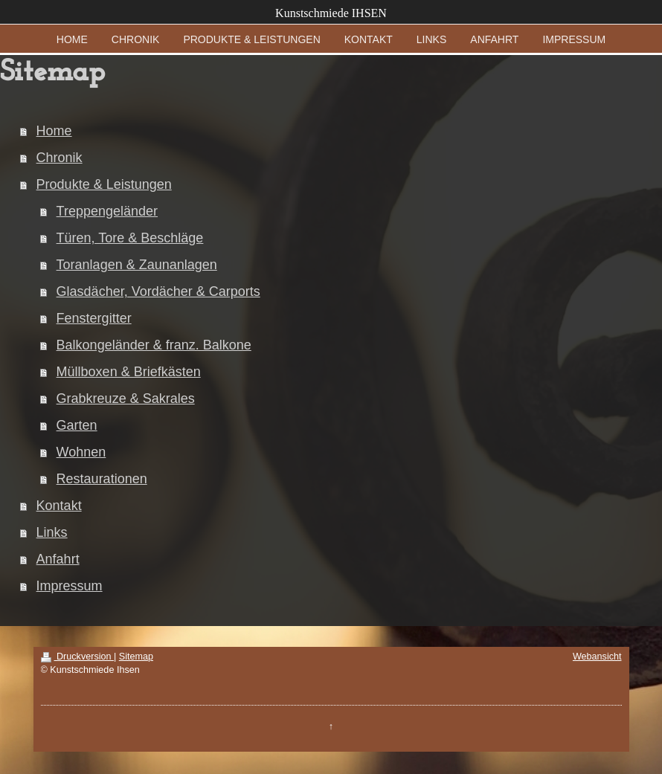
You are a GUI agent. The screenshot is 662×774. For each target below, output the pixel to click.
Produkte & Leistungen (104, 184)
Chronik (59, 157)
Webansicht (597, 656)
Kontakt (59, 505)
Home (54, 130)
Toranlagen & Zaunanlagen (137, 264)
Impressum (69, 585)
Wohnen (81, 452)
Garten (77, 425)
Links (52, 532)
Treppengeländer (107, 211)
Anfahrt (58, 559)
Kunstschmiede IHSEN (331, 13)
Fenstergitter (94, 318)
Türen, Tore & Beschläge (130, 237)
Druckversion (77, 656)
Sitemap (136, 656)
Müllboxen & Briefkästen (129, 371)
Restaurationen (102, 478)
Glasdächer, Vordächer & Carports (158, 291)
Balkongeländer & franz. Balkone (154, 345)
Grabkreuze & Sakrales (126, 398)
